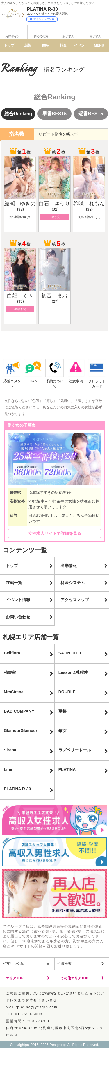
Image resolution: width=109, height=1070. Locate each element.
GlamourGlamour (20, 730)
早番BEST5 (54, 113)
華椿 (62, 711)
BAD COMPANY (19, 711)
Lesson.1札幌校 (73, 672)
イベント (81, 45)
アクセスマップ (74, 599)
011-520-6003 (28, 1014)
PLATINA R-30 (17, 789)
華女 (62, 730)
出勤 (27, 45)
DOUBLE (67, 691)
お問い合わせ (18, 616)
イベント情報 (18, 599)
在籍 (45, 45)
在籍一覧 (14, 582)
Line (8, 769)
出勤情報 (68, 565)
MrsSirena (14, 691)
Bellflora (12, 653)
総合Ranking (18, 113)
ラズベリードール (74, 750)
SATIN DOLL (70, 653)
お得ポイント (14, 36)
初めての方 (41, 36)
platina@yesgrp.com (37, 1007)
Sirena (10, 750)
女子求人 (68, 36)
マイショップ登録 (42, 19)
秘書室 (10, 672)
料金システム (72, 582)
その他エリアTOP (74, 978)
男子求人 (95, 36)
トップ (9, 45)
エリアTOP (14, 978)
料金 (63, 45)
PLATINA (67, 769)
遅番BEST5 (90, 113)
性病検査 (65, 964)
